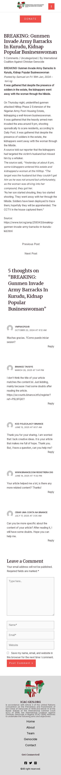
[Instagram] (35, 762)
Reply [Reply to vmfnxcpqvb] (51, 346)
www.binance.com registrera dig (34, 472)
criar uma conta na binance (31, 512)
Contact (30, 745)
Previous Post (31, 244)
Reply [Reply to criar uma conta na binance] (51, 540)
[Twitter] (30, 762)
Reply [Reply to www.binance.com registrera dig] (51, 492)
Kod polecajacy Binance (29, 424)
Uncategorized (29, 58)
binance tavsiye (24, 367)
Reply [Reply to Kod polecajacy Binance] (51, 452)
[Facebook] (25, 762)
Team (30, 733)
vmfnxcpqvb (22, 327)
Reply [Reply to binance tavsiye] (51, 403)
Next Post (31, 253)
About (30, 727)
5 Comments (11, 58)
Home (30, 721)
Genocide (30, 739)
